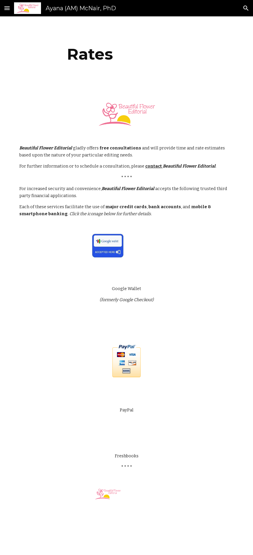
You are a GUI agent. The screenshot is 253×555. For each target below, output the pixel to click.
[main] (90, 54)
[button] (7, 8)
